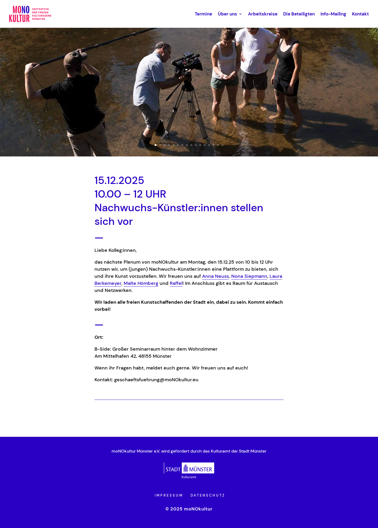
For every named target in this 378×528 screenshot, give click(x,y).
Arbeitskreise (262, 14)
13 (209, 145)
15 (218, 145)
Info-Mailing (333, 14)
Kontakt (360, 14)
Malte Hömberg (141, 283)
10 (196, 145)
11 (200, 145)
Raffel (176, 283)
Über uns (227, 14)
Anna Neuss (215, 276)
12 (205, 145)
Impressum (169, 495)
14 (213, 145)
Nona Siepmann (249, 276)
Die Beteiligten (299, 14)
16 (222, 145)
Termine (203, 14)
